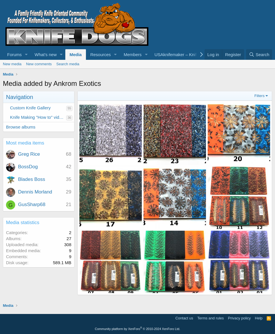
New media (12, 64)
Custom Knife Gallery (30, 107)
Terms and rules (210, 318)
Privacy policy (239, 318)
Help (259, 318)
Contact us (184, 318)
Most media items (25, 143)
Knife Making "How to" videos (38, 117)
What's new (46, 54)
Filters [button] (259, 96)
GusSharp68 (31, 204)
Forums (14, 54)
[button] (26, 54)
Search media (67, 64)
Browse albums (21, 126)
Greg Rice (29, 154)
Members (133, 54)
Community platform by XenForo (137, 329)
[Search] (259, 54)
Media (76, 54)
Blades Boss (31, 179)
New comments (39, 64)
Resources (100, 54)
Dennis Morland (35, 192)
